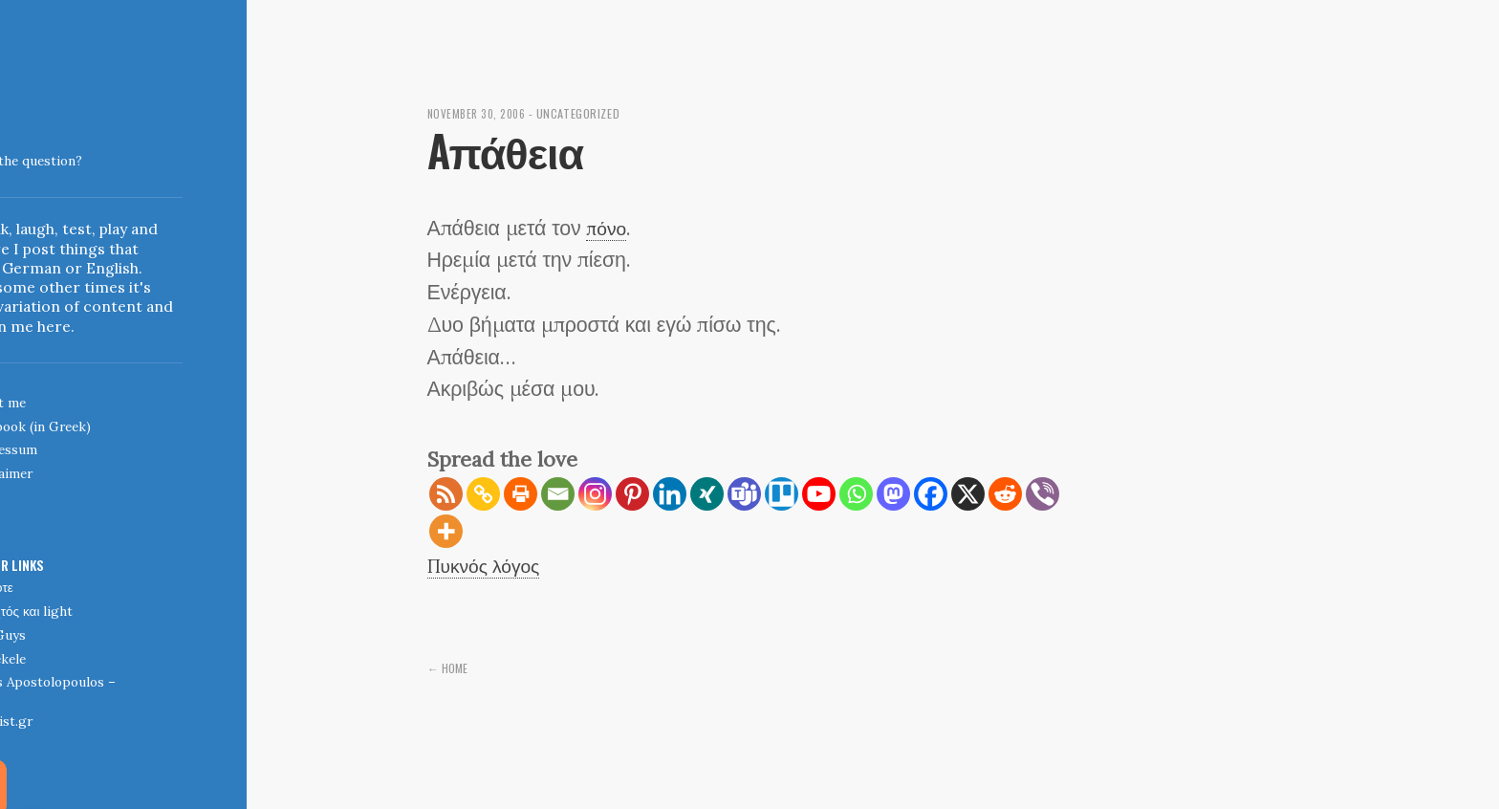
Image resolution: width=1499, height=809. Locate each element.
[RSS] (446, 494)
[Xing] (707, 494)
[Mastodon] (893, 494)
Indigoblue (15, 148)
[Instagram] (595, 494)
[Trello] (781, 494)
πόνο (608, 227)
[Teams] (744, 494)
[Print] (520, 494)
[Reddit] (1005, 494)
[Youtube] (819, 494)
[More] (446, 531)
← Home (449, 667)
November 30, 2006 (481, 113)
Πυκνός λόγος (490, 565)
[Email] (558, 494)
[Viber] (1042, 494)
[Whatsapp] (856, 494)
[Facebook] (930, 494)
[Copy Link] (483, 494)
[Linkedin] (669, 494)
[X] (968, 494)
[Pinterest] (632, 494)
